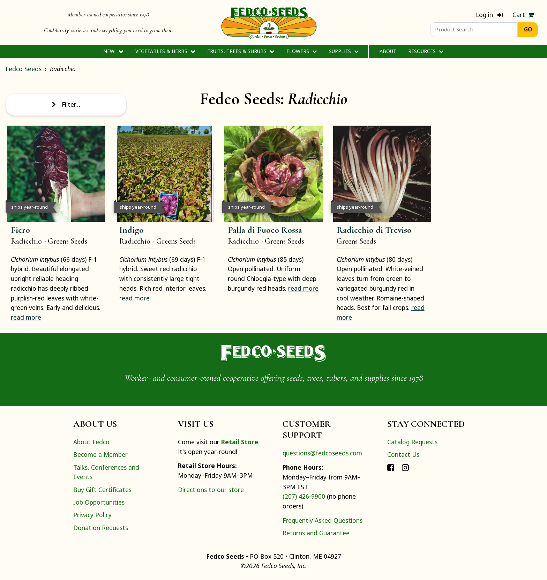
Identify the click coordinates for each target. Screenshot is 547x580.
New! (113, 51)
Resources (425, 51)
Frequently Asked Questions (322, 520)
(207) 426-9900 (304, 496)
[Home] (269, 22)
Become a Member (100, 454)
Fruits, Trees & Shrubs (240, 51)
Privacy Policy (92, 515)
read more (26, 317)
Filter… (66, 104)
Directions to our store (211, 489)
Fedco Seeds (24, 69)
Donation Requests (100, 527)
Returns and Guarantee (316, 533)
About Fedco (91, 442)
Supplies (344, 51)
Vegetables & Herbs (165, 51)
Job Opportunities (99, 502)
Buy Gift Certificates (102, 489)
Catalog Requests (412, 442)
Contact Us (403, 454)
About (388, 51)
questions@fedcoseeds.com (322, 453)
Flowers (301, 51)
